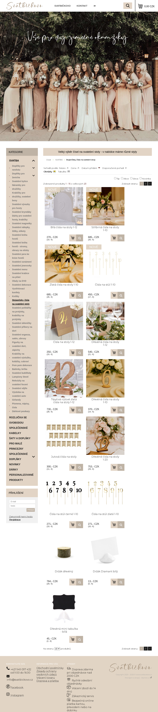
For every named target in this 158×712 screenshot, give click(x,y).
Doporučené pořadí (113, 168)
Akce (126, 178)
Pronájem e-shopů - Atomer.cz (138, 678)
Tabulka (62, 171)
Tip (118, 178)
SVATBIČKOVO (62, 5)
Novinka (146, 178)
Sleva (135, 178)
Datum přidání (89, 168)
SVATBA (59, 160)
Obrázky (48, 171)
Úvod (48, 160)
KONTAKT (82, 5)
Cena (73, 168)
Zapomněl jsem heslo (21, 516)
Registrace (15, 519)
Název (62, 168)
